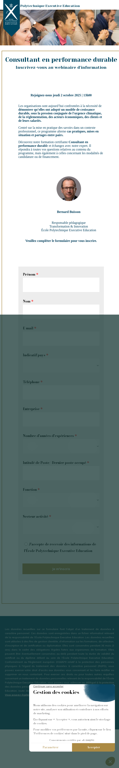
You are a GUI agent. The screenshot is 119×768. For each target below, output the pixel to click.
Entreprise (32, 408)
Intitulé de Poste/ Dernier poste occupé (56, 462)
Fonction (31, 489)
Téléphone (32, 381)
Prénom (30, 274)
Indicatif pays (35, 355)
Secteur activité (37, 516)
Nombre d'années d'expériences (50, 435)
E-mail (29, 328)
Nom (28, 301)
